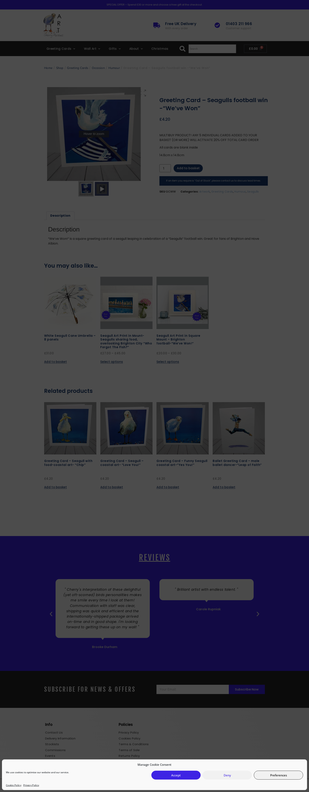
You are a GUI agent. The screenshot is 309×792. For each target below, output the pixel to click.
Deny (227, 775)
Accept (176, 775)
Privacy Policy (31, 785)
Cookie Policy (13, 785)
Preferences (278, 775)
